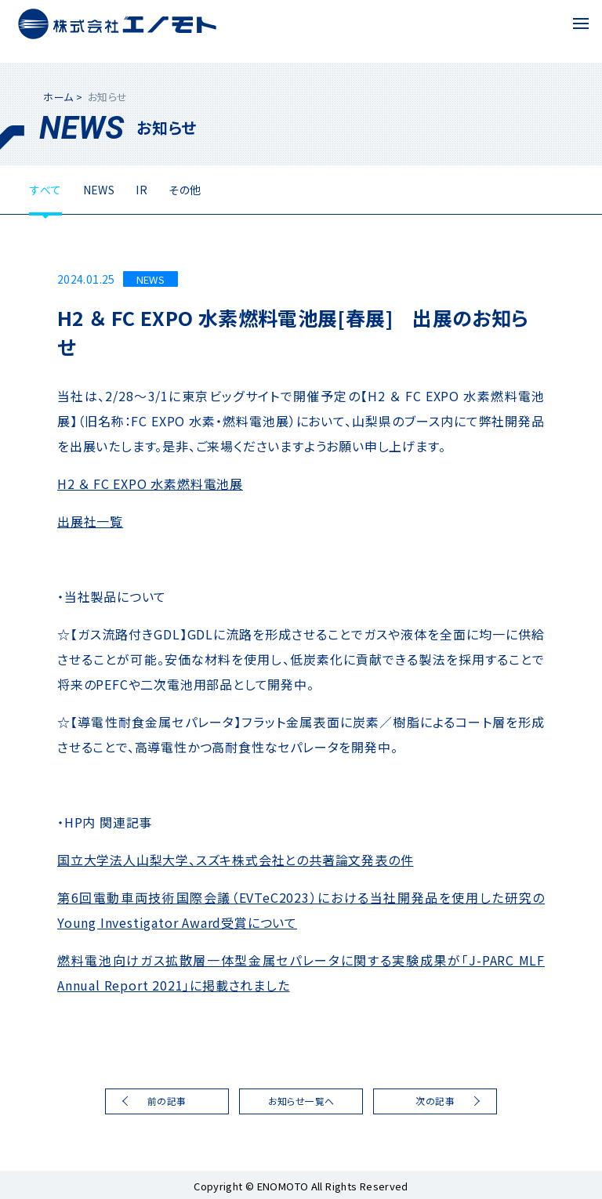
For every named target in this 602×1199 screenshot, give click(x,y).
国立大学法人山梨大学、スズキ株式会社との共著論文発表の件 (235, 859)
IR (141, 189)
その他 (185, 189)
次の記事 (435, 1100)
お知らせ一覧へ (301, 1100)
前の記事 (167, 1100)
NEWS (99, 189)
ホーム (58, 96)
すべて (45, 189)
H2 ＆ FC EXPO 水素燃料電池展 (150, 483)
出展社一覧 (90, 521)
